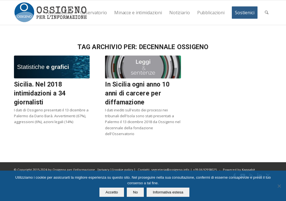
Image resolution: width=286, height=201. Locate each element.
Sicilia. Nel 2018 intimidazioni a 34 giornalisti (40, 93)
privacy (104, 170)
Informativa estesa (168, 192)
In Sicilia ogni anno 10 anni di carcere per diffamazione (137, 93)
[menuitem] (59, 12)
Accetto (112, 192)
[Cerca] (266, 12)
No (135, 192)
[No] (279, 186)
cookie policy (123, 170)
